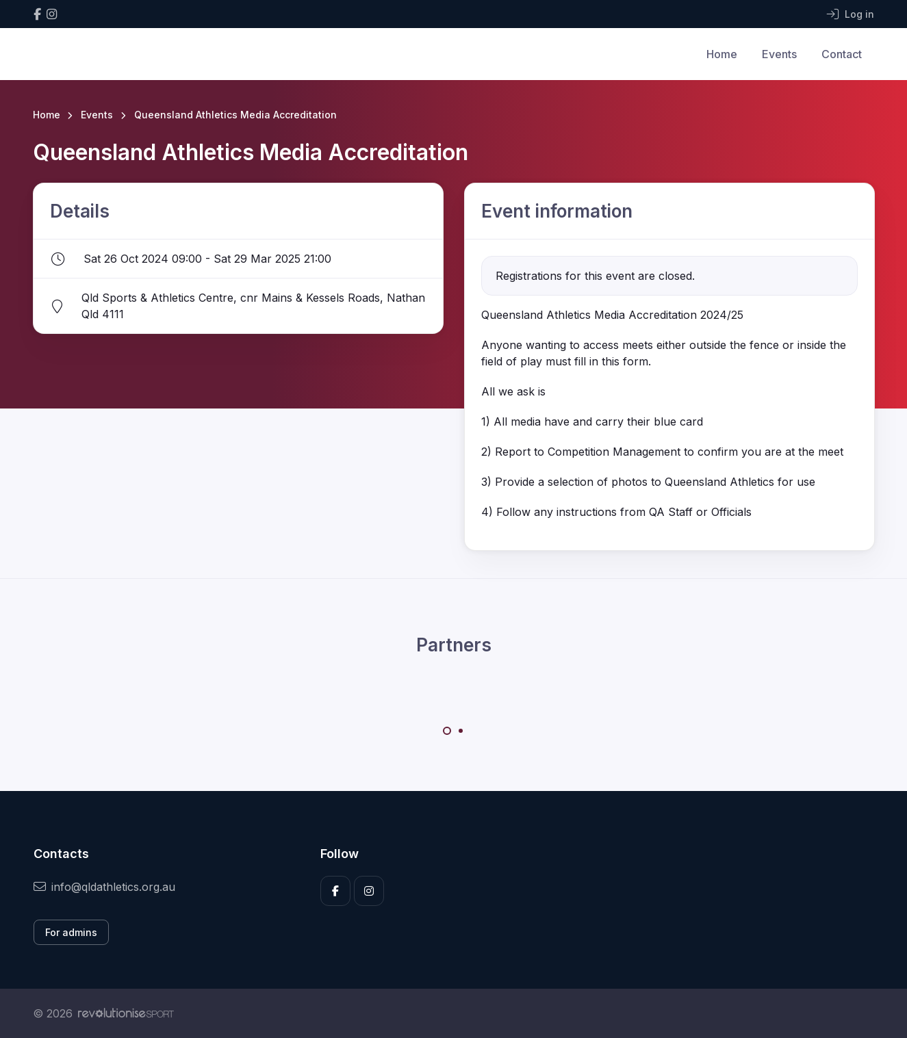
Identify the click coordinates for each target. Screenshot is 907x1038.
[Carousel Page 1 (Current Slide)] (447, 731)
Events (779, 54)
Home (721, 54)
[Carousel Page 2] (461, 731)
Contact (841, 54)
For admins (71, 932)
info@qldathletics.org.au (104, 887)
